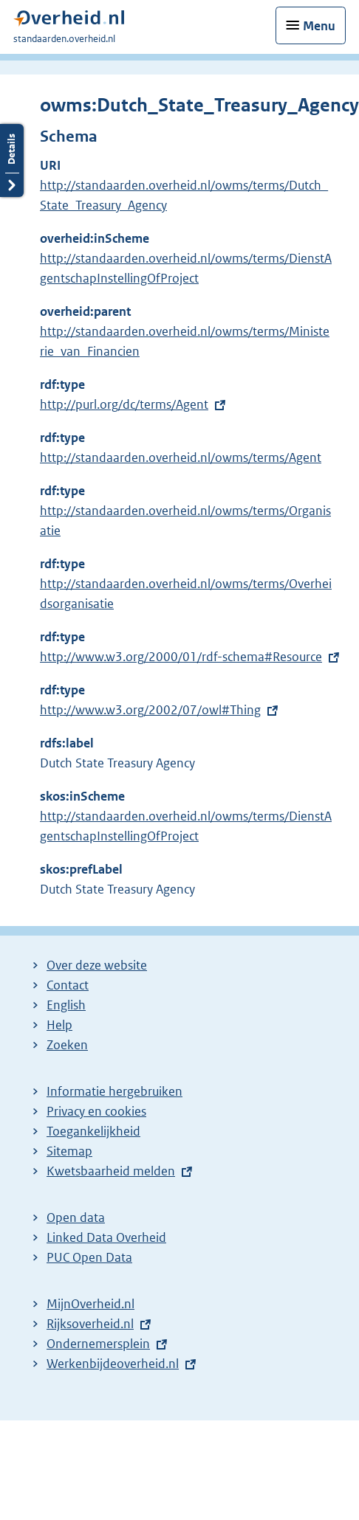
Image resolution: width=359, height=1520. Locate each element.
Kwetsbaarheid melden (111, 1171)
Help (59, 1025)
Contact (68, 985)
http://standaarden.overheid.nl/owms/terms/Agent (180, 457)
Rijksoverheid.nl (90, 1324)
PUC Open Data (89, 1257)
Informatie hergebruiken (114, 1091)
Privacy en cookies (96, 1111)
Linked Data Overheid (106, 1237)
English (66, 1005)
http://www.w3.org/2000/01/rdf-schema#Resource (181, 657)
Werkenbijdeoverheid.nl (113, 1363)
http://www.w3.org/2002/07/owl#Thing (150, 710)
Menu (319, 26)
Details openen (12, 160)
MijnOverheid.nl (90, 1304)
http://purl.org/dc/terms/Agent (124, 404)
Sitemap (69, 1151)
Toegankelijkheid (93, 1131)
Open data (76, 1217)
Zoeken (67, 1045)
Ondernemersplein (98, 1344)
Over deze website (97, 965)
